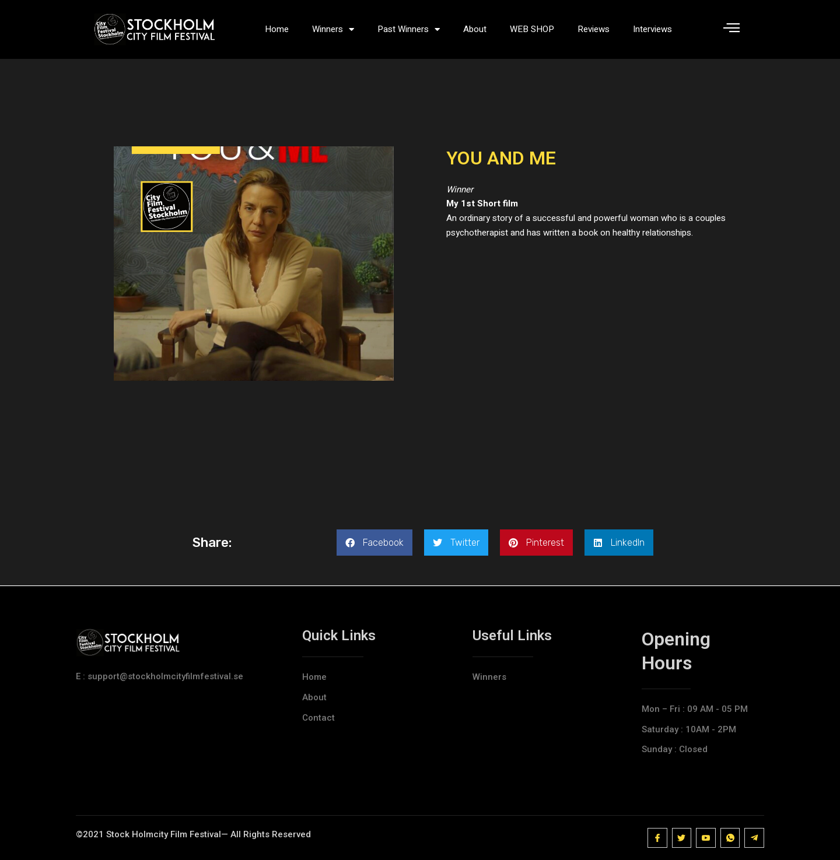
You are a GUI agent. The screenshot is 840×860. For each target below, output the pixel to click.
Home (277, 29)
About (475, 29)
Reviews (594, 29)
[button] (374, 542)
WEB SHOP (532, 29)
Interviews (652, 29)
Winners (333, 29)
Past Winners (408, 29)
